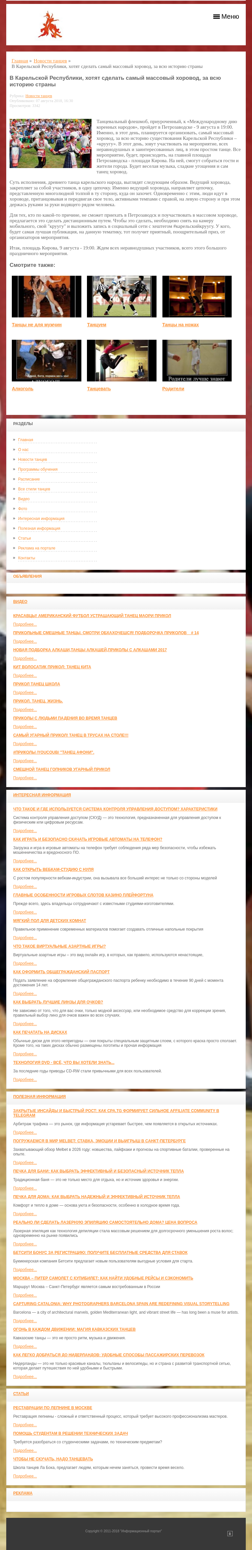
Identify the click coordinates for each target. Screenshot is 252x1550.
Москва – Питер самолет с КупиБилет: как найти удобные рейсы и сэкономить (103, 1278)
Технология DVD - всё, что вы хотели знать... (64, 1062)
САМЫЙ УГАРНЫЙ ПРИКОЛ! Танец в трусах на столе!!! (70, 735)
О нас (23, 449)
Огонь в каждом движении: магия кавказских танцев (74, 1329)
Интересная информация (41, 518)
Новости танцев (32, 459)
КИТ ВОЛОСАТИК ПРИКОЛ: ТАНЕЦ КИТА (52, 667)
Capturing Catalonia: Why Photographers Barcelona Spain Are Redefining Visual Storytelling (121, 1304)
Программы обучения (37, 469)
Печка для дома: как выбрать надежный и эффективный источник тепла (96, 1197)
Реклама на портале (36, 548)
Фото (22, 508)
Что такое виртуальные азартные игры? (59, 946)
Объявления (27, 576)
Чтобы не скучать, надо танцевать (53, 1459)
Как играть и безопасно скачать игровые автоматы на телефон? (87, 839)
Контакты (26, 558)
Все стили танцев (34, 489)
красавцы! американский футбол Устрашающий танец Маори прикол (92, 616)
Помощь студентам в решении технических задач (70, 1433)
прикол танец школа (36, 684)
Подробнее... (25, 624)
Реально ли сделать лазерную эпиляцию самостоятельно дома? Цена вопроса (105, 1222)
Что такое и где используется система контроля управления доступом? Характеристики (115, 809)
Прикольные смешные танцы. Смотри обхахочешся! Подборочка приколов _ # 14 (106, 633)
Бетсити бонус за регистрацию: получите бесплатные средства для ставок (100, 1252)
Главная (25, 440)
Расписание (29, 479)
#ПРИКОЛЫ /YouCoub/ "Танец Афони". (53, 752)
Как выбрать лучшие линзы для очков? (58, 1002)
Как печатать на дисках (40, 1032)
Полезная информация (39, 528)
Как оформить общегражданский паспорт (61, 972)
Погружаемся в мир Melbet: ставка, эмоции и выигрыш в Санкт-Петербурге (99, 1141)
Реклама (22, 1493)
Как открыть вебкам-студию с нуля (53, 869)
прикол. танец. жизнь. (38, 701)
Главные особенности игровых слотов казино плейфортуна (83, 895)
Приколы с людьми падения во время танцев (65, 718)
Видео (24, 499)
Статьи (24, 538)
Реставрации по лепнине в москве (52, 1408)
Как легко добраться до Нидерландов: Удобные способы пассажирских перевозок (108, 1355)
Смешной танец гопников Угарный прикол (61, 769)
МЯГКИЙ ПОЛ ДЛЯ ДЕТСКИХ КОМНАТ (49, 920)
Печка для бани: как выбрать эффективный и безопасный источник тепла (98, 1171)
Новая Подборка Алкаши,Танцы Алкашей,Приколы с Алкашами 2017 (90, 650)
